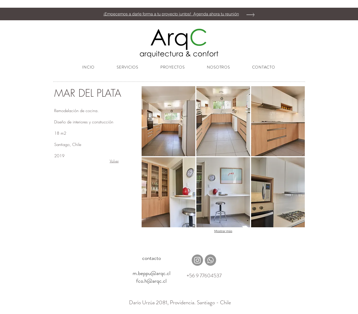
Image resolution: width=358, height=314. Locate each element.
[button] (168, 121)
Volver (114, 161)
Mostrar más (223, 231)
